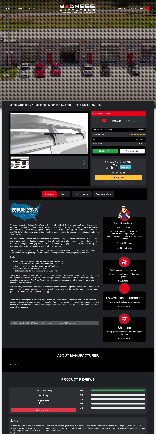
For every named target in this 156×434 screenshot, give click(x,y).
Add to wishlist (132, 151)
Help (121, 9)
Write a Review (43, 410)
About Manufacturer (103, 194)
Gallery (32, 9)
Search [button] (132, 9)
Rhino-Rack (140, 139)
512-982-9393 (63, 289)
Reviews (64, 194)
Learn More (125, 167)
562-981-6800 (92, 289)
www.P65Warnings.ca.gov (69, 323)
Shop (9, 9)
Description (49, 194)
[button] (84, 133)
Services (20, 9)
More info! (141, 130)
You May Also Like (82, 194)
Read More (124, 306)
